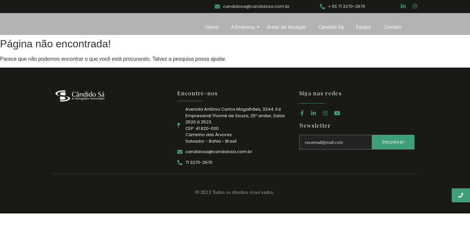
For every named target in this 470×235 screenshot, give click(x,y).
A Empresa (244, 27)
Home (212, 27)
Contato (393, 27)
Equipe (363, 27)
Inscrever (393, 142)
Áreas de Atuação (286, 27)
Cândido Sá (331, 27)
